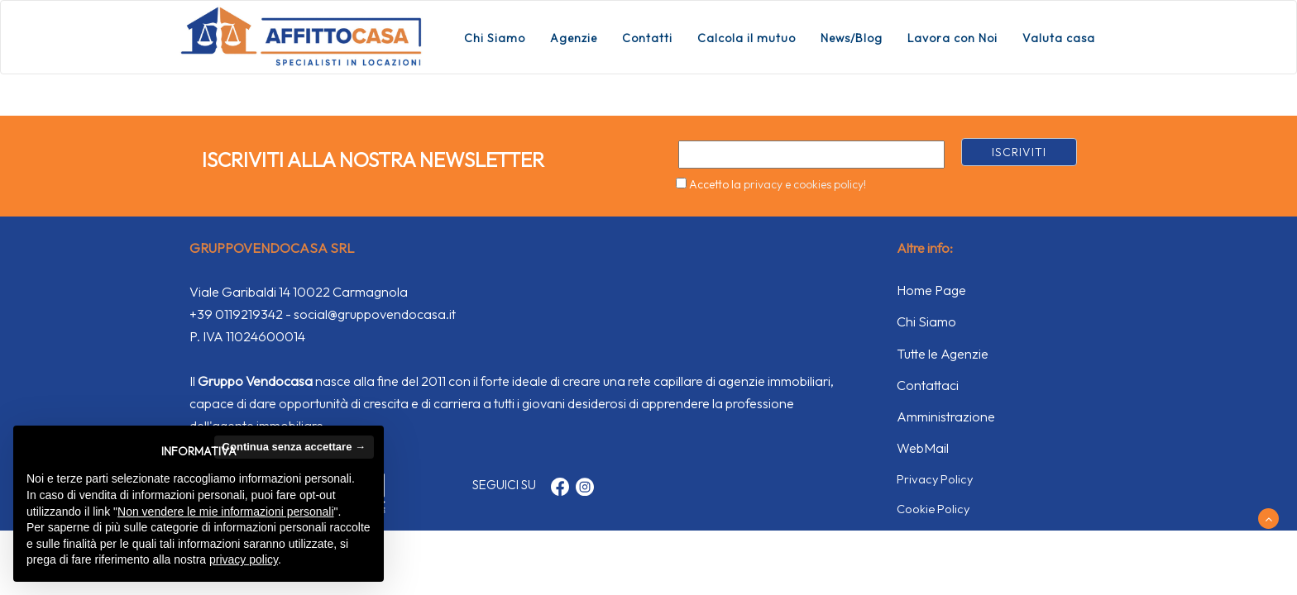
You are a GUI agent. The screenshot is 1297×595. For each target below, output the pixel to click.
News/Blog (852, 38)
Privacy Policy (935, 479)
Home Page (931, 290)
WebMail (923, 448)
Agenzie (573, 38)
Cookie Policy (933, 508)
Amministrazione (946, 416)
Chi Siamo (494, 38)
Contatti (647, 38)
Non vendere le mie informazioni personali (225, 511)
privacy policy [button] (243, 559)
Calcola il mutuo (746, 38)
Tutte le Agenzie (942, 353)
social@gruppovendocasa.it (375, 314)
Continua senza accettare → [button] (294, 446)
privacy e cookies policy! (805, 184)
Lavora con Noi (952, 38)
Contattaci (928, 385)
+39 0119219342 (236, 314)
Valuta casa (1058, 38)
